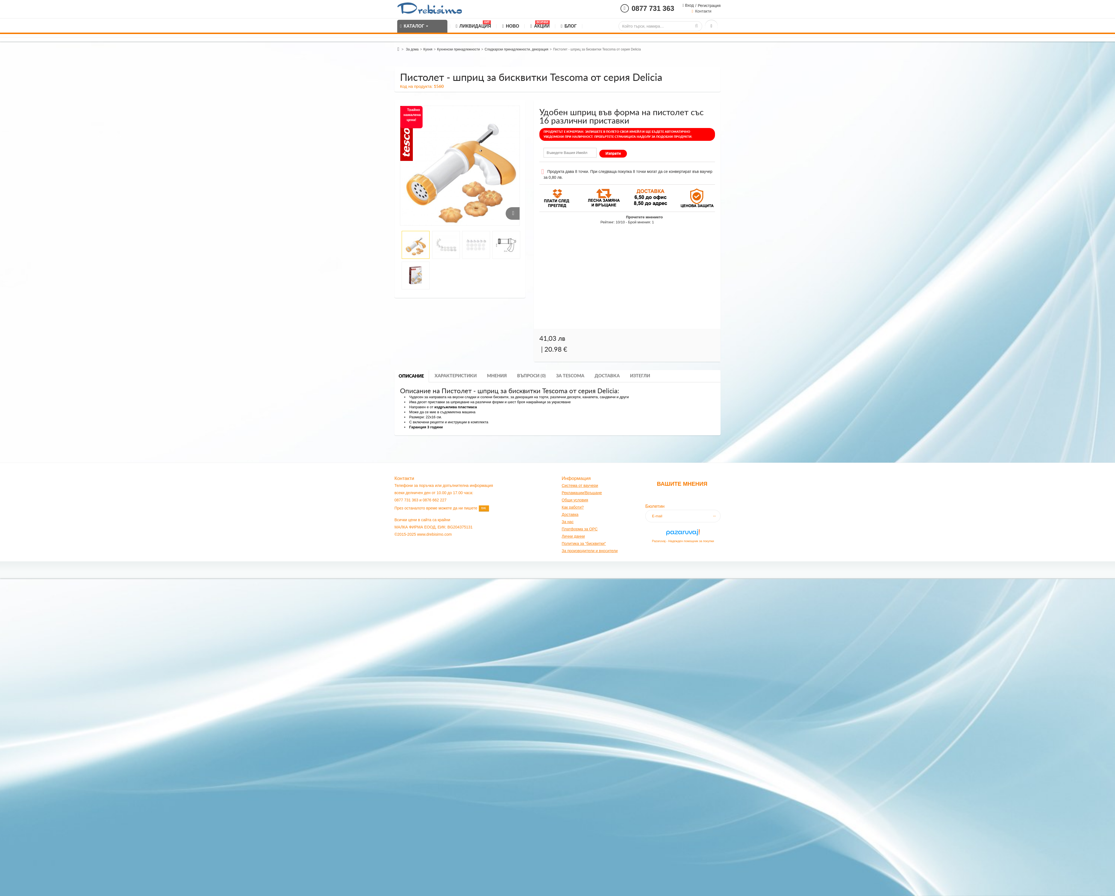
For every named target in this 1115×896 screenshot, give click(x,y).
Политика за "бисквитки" (584, 543)
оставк (570, 514)
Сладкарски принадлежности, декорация (516, 49)
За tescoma (570, 376)
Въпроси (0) (531, 376)
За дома (412, 49)
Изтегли (640, 376)
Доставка (607, 376)
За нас (568, 522)
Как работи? (573, 507)
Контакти (703, 11)
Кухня (427, 49)
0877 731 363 (653, 8)
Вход (689, 5)
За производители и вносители (590, 551)
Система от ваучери (580, 485)
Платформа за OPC (580, 529)
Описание (411, 376)
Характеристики (456, 376)
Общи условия (575, 500)
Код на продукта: (416, 86)
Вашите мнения (682, 484)
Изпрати (613, 154)
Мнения (497, 376)
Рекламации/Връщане (582, 493)
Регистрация (709, 5)
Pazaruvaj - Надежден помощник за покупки (683, 541)
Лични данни (573, 536)
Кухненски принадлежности (458, 49)
